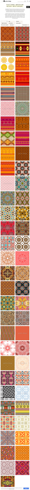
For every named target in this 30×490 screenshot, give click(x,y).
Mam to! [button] (26, 488)
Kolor (9, 21)
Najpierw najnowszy (4, 23)
